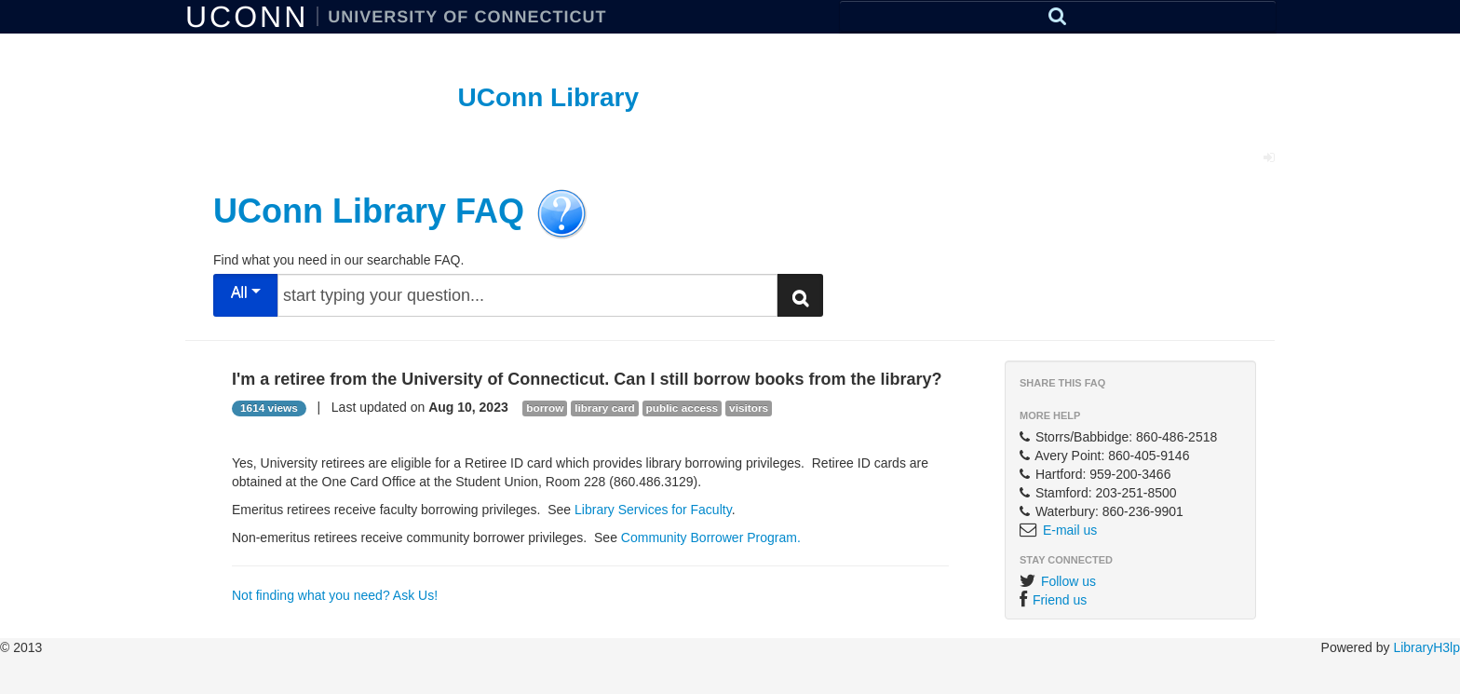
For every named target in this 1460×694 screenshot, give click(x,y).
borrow (544, 408)
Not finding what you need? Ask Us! (335, 595)
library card (604, 408)
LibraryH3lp (1426, 647)
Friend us (1060, 599)
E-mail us (1070, 530)
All (246, 292)
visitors (748, 408)
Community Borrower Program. (711, 537)
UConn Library (548, 97)
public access (682, 408)
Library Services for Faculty (653, 509)
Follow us (1068, 581)
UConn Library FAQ (368, 210)
